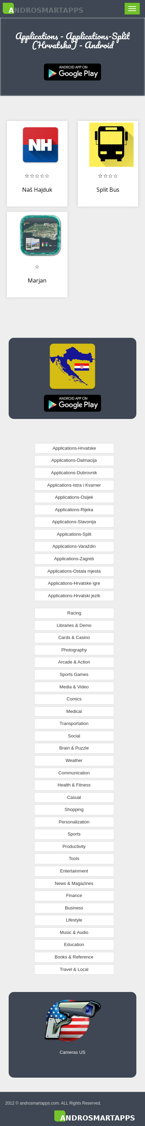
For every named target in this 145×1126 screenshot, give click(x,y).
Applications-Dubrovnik (74, 472)
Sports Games (74, 674)
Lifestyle (74, 920)
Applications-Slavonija (74, 521)
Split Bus (108, 189)
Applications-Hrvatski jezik (74, 595)
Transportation (74, 723)
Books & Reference (74, 957)
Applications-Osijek (74, 497)
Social (74, 735)
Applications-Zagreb (74, 558)
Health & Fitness (73, 785)
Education (74, 944)
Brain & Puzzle (74, 748)
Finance (74, 895)
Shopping (74, 809)
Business (74, 907)
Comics (73, 699)
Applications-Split (74, 534)
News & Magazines (74, 883)
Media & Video (74, 686)
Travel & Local (74, 969)
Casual (74, 797)
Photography (74, 649)
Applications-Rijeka (74, 509)
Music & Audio (74, 932)
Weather (74, 760)
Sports (74, 834)
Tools (74, 858)
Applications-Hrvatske (74, 448)
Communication (74, 772)
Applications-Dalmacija (74, 460)
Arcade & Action (74, 662)
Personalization (74, 821)
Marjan (37, 280)
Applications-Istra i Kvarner (74, 485)
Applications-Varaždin (74, 546)
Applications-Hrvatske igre (74, 583)
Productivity (73, 846)
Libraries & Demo (74, 625)
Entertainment (74, 871)
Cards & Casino (74, 637)
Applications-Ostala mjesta (74, 571)
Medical (74, 711)
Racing (74, 613)
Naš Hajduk (37, 189)
